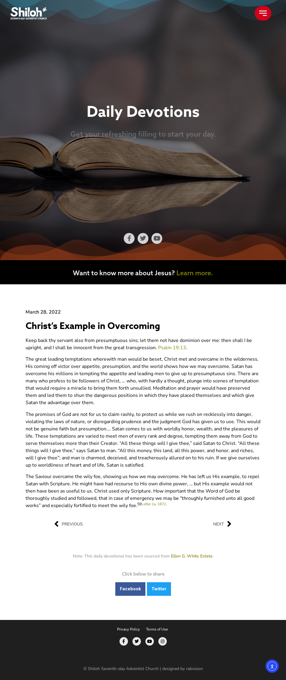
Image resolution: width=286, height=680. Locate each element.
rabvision (194, 669)
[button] (130, 589)
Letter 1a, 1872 (153, 504)
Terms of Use (157, 629)
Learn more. (194, 273)
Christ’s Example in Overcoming (93, 326)
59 (139, 504)
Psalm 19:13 (172, 347)
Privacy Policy (128, 629)
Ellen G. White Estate (192, 556)
